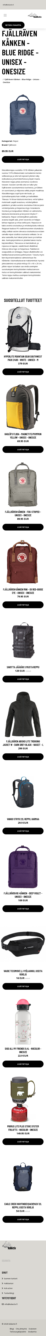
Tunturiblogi (9, 1293)
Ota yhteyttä (21, 1328)
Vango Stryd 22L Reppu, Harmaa (23, 819)
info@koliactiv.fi (8, 5)
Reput (15, 141)
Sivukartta (32, 1331)
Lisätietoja (23, 159)
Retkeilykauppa (13, 25)
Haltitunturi (8, 1283)
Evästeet (32, 1328)
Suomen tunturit (10, 1278)
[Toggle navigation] (5, 15)
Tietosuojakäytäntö (18, 1331)
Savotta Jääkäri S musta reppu (23, 667)
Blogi (12, 1328)
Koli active (8, 1288)
